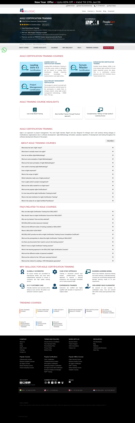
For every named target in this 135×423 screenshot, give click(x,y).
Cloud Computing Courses (27, 367)
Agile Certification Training (39, 44)
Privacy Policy (48, 348)
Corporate (111, 11)
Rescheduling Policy (49, 346)
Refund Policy (48, 350)
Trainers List (72, 348)
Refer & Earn (23, 348)
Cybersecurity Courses (26, 359)
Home (84, 11)
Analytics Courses (73, 369)
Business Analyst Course (75, 361)
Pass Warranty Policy (50, 344)
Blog (104, 11)
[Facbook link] (49, 383)
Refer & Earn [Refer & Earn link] (70, 5)
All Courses (28, 44)
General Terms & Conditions (51, 341)
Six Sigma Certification (75, 363)
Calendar (54, 47)
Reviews (99, 11)
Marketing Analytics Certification (52, 365)
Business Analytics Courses (27, 361)
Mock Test (96, 350)
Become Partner (73, 341)
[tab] (67, 148)
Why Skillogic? (68, 47)
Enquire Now (108, 47)
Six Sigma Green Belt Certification (53, 367)
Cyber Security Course (75, 359)
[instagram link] (46, 383)
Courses (90, 11)
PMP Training (48, 371)
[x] (52, 383)
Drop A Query (111, 5)
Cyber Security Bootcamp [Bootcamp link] (84, 5)
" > (70, 382)
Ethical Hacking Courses (26, 365)
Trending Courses (92, 47)
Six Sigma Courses (25, 363)
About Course (23, 47)
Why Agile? (46, 24)
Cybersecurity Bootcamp (100, 348)
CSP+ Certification (49, 359)
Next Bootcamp (97, 341)
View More (110, 141)
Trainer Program (73, 344)
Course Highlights (39, 47)
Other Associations (74, 346)
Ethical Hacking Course (75, 367)
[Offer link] (67, 2)
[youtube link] (59, 383)
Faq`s (79, 47)
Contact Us (23, 352)
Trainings (22, 350)
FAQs (21, 344)
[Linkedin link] (55, 383)
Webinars (95, 346)
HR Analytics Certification (51, 363)
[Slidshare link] (62, 383)
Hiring (21, 346)
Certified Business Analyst (51, 361)
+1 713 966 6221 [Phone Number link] (99, 5)
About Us (22, 341)
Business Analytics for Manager (52, 369)
